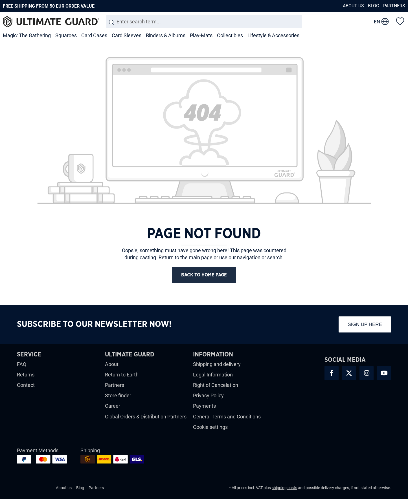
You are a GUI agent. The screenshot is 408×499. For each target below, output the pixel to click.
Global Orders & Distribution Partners (146, 417)
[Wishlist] (400, 20)
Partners (394, 5)
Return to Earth (122, 375)
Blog (373, 5)
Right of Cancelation (215, 386)
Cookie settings (210, 428)
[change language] (381, 21)
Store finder (118, 396)
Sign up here (365, 325)
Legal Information (213, 375)
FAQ (21, 365)
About (112, 365)
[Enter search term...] (204, 21)
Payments (204, 407)
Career (112, 407)
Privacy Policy (208, 396)
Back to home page (204, 275)
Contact (26, 386)
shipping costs (284, 488)
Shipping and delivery (217, 365)
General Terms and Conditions (227, 417)
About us (353, 5)
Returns (25, 375)
